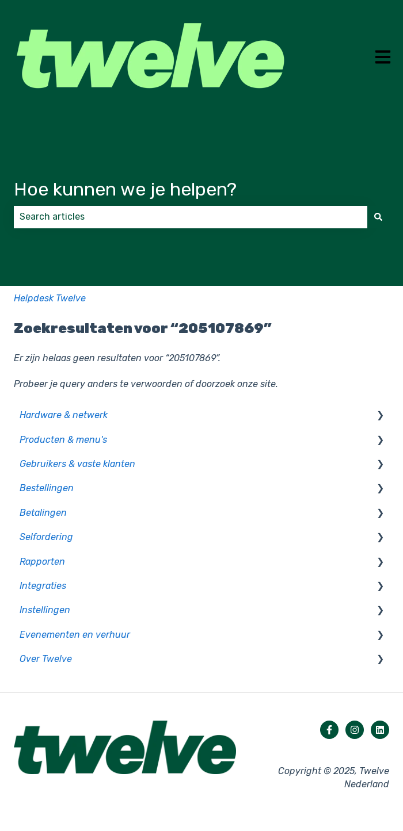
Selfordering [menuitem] (46, 536)
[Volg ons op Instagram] (354, 730)
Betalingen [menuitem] (43, 512)
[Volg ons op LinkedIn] (380, 730)
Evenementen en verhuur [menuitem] (75, 634)
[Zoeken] (378, 217)
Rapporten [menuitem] (42, 561)
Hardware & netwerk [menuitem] (64, 414)
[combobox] (190, 217)
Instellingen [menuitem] (45, 609)
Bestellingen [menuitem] (47, 487)
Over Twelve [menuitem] (46, 658)
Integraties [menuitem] (43, 585)
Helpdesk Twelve (50, 298)
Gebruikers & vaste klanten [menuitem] (77, 463)
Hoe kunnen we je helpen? (125, 189)
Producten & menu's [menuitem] (63, 439)
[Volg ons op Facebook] (329, 730)
